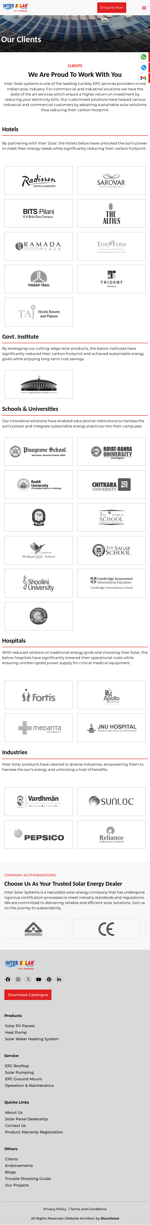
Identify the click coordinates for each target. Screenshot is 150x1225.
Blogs (10, 1172)
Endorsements (19, 1165)
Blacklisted (110, 1218)
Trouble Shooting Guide (28, 1178)
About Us (14, 1112)
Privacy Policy (54, 1209)
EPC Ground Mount (23, 1079)
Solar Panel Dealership (26, 1119)
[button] (144, 7)
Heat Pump (16, 1032)
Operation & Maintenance (29, 1085)
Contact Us (15, 1125)
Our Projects (17, 1185)
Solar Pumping (19, 1072)
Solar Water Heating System (32, 1039)
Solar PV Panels (20, 1026)
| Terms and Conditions (87, 1209)
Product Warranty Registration (34, 1132)
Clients (11, 1159)
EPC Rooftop (17, 1066)
